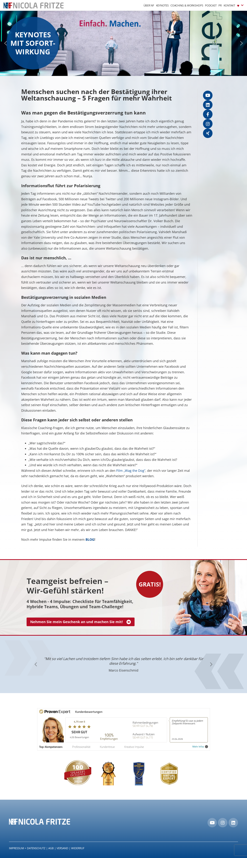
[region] (123, 43)
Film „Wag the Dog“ (130, 470)
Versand (62, 848)
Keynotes (162, 5)
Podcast (210, 5)
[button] (5, 43)
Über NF (149, 5)
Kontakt (229, 5)
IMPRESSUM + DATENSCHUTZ (27, 848)
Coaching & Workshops (186, 5)
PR (219, 5)
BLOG (90, 539)
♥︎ (240, 5)
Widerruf (77, 848)
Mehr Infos (200, 746)
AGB (51, 848)
